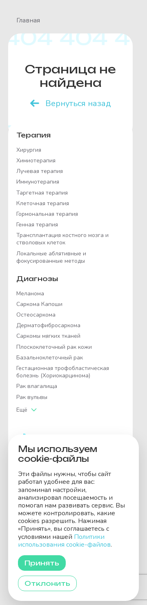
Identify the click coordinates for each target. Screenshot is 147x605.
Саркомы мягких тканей (48, 336)
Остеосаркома (36, 315)
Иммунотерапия (37, 182)
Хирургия (28, 150)
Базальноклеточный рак (49, 357)
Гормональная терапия (47, 214)
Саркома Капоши (39, 304)
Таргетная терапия (42, 193)
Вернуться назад (78, 103)
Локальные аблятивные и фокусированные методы (51, 257)
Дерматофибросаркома (48, 325)
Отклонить (47, 583)
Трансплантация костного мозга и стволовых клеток (62, 239)
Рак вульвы (31, 397)
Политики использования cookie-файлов (64, 540)
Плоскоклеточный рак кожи (54, 347)
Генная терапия (37, 224)
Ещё (21, 410)
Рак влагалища (36, 386)
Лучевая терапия (39, 171)
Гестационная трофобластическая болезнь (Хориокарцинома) (62, 372)
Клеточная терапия (42, 203)
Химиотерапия (36, 160)
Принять (41, 563)
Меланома (30, 293)
